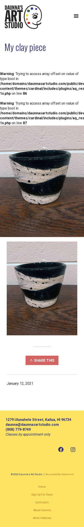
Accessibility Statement (59, 474)
